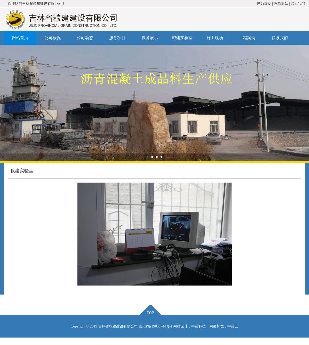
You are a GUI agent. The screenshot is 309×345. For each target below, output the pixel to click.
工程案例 (247, 38)
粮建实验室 (182, 38)
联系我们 (298, 4)
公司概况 (52, 38)
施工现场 (215, 38)
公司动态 (85, 38)
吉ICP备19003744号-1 (155, 326)
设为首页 (264, 4)
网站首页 (20, 38)
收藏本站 (281, 4)
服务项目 (117, 38)
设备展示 (150, 38)
